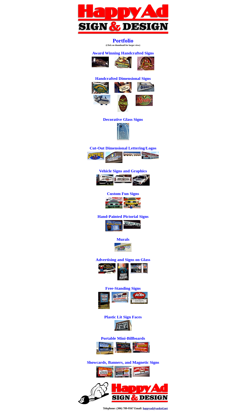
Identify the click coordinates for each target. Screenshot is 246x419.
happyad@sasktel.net (155, 408)
